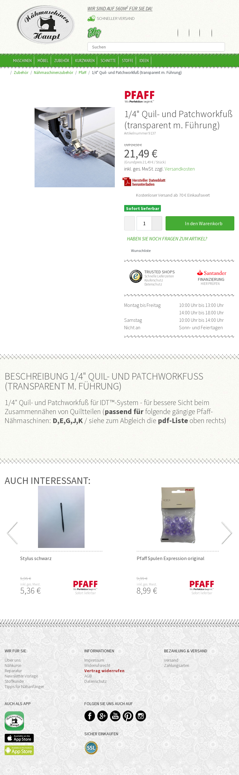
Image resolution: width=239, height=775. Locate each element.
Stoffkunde (14, 681)
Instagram (140, 715)
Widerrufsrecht (97, 665)
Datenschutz (95, 681)
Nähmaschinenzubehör (53, 72)
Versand (171, 660)
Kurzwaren (85, 60)
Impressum (94, 660)
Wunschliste (139, 250)
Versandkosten (180, 169)
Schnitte (108, 60)
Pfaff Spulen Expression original (170, 558)
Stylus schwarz (36, 558)
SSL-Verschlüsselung (91, 748)
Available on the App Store (19, 738)
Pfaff (82, 72)
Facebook (89, 715)
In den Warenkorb (200, 223)
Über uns (13, 660)
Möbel (43, 60)
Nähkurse (13, 665)
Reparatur (13, 670)
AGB (88, 676)
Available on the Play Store (19, 750)
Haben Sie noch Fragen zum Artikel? (165, 238)
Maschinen (22, 60)
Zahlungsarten (176, 665)
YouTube (115, 715)
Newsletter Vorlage (21, 676)
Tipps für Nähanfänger (24, 686)
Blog (94, 32)
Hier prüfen (209, 284)
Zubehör (61, 60)
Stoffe (128, 60)
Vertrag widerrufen (104, 670)
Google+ (102, 715)
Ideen (144, 60)
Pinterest (128, 715)
